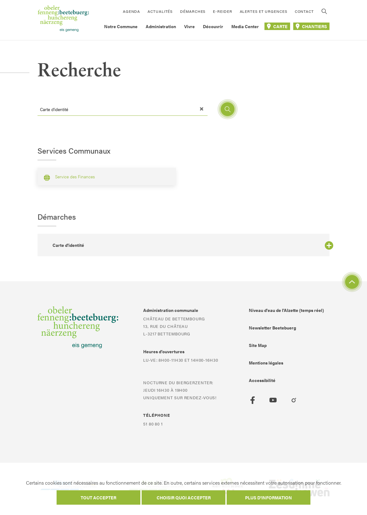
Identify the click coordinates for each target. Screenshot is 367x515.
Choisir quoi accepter (184, 497)
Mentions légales (266, 362)
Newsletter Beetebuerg (272, 327)
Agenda (131, 11)
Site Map (258, 345)
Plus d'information (268, 497)
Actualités (160, 11)
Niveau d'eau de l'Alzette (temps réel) (286, 310)
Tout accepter (98, 497)
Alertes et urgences (263, 11)
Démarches (192, 11)
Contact (304, 11)
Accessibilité (262, 380)
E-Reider (222, 11)
